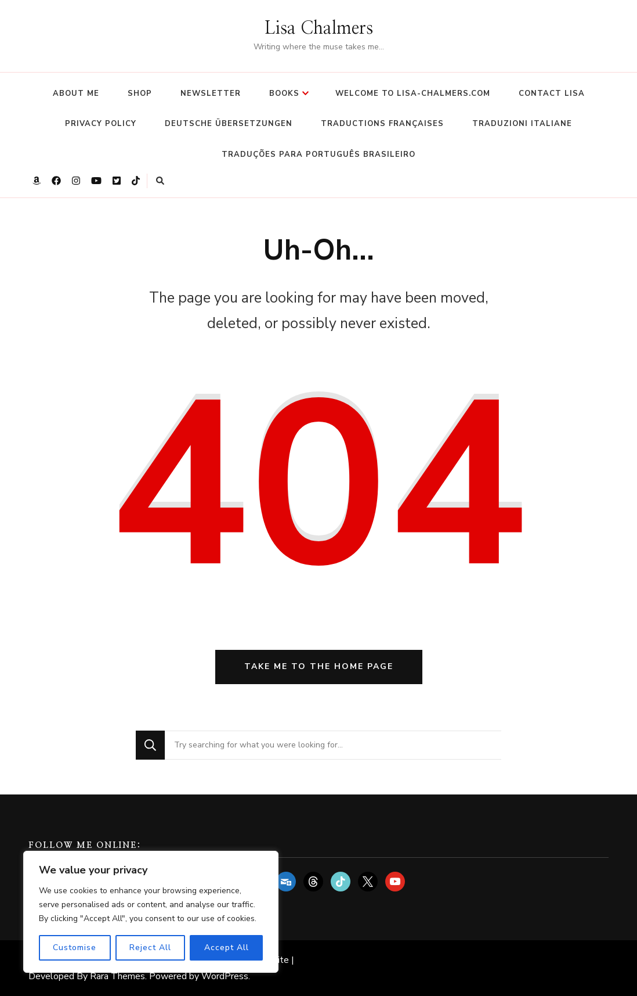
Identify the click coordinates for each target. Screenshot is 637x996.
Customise (74, 947)
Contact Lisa (552, 93)
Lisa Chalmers (319, 28)
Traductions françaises (382, 123)
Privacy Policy (100, 123)
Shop (140, 93)
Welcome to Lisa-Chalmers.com (412, 93)
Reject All (150, 947)
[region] (150, 912)
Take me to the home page (318, 666)
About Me (76, 93)
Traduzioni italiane (522, 123)
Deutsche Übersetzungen (228, 123)
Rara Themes (117, 976)
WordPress (224, 976)
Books (284, 93)
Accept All (226, 947)
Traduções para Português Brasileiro (318, 154)
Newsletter (210, 93)
